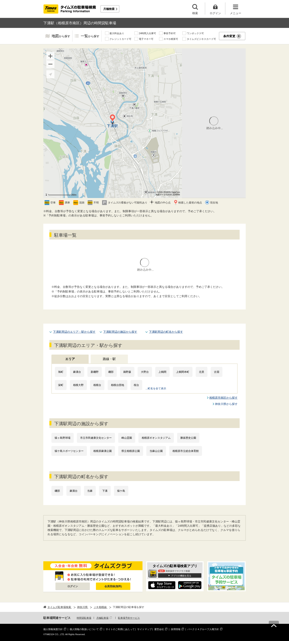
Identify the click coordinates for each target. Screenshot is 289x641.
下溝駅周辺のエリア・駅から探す (74, 331)
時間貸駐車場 (84, 618)
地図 (61, 36)
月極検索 (109, 9)
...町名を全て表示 (156, 388)
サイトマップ (144, 629)
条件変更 (232, 36)
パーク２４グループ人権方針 (203, 629)
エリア (70, 359)
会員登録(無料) (113, 586)
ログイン (72, 586)
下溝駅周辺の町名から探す (166, 331)
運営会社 (159, 629)
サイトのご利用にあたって (120, 629)
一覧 (90, 36)
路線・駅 (109, 359)
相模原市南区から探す (223, 397)
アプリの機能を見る (181, 575)
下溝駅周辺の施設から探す (120, 331)
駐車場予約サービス (129, 618)
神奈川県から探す (226, 404)
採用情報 (176, 629)
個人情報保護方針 (53, 629)
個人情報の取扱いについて (84, 629)
